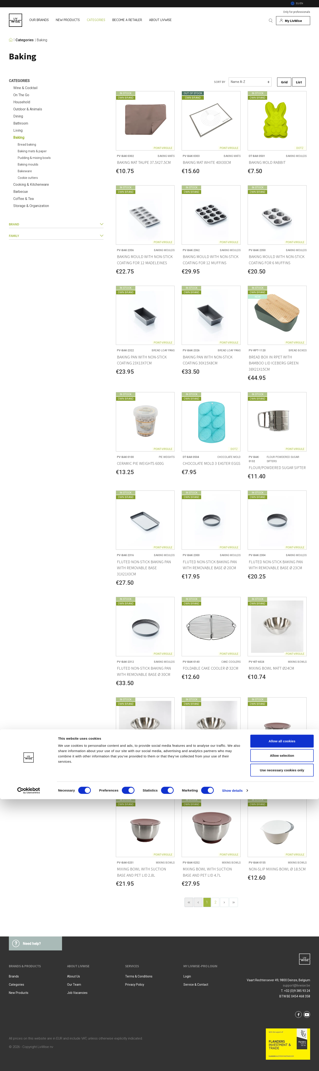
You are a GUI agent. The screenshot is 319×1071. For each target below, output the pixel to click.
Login (187, 976)
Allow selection (282, 1027)
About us (73, 976)
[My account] (293, 20)
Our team (74, 984)
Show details (232, 1062)
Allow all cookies (282, 1013)
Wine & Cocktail (25, 88)
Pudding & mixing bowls (34, 158)
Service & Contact (195, 984)
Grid (284, 82)
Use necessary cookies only (282, 1042)
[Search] (271, 20)
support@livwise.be (296, 985)
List (299, 82)
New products (18, 993)
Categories (25, 40)
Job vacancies (77, 993)
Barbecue (20, 192)
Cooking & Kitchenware (31, 184)
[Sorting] (250, 81)
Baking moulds (28, 164)
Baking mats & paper (32, 151)
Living (18, 130)
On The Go (21, 95)
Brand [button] (56, 224)
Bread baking (27, 144)
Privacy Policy (134, 984)
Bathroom (20, 123)
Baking (42, 40)
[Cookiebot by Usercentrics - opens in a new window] (28, 1062)
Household (21, 102)
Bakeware (25, 171)
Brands (14, 976)
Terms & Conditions (138, 976)
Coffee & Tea (23, 199)
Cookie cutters (28, 178)
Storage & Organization (31, 206)
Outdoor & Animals (27, 109)
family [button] (56, 235)
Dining (18, 116)
